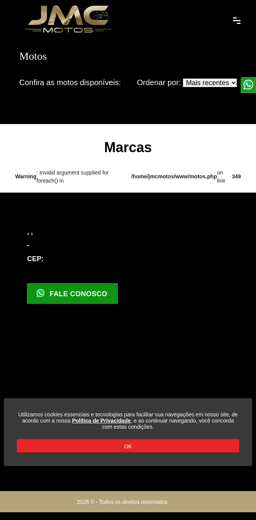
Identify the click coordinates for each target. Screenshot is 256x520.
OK (128, 446)
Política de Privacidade (101, 421)
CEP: (35, 259)
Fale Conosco (71, 293)
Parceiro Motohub (227, 502)
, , (30, 232)
